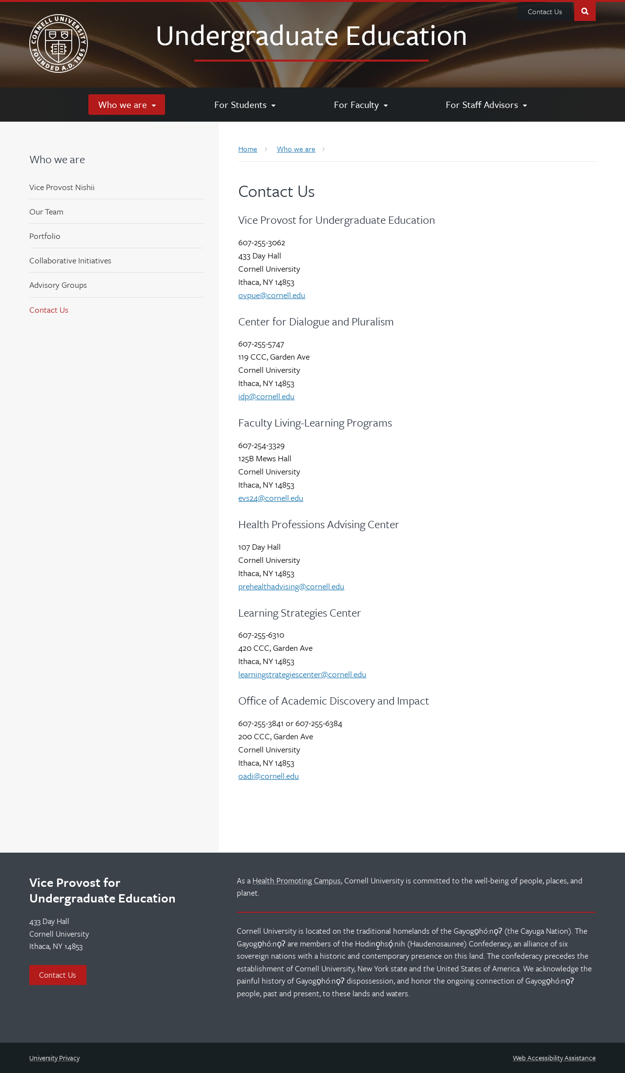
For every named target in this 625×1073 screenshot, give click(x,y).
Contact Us (545, 11)
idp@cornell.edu (266, 396)
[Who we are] (126, 104)
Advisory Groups (58, 285)
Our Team (46, 211)
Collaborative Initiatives (70, 260)
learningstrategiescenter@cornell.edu (302, 674)
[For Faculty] (360, 104)
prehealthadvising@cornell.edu (291, 586)
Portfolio (45, 236)
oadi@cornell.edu (268, 776)
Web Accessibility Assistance (554, 1057)
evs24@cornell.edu (270, 498)
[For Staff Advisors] (486, 104)
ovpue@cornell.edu (271, 295)
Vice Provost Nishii (62, 187)
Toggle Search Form (585, 10)
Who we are (57, 159)
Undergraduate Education (311, 34)
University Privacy (54, 1057)
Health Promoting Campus (296, 880)
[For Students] (245, 104)
